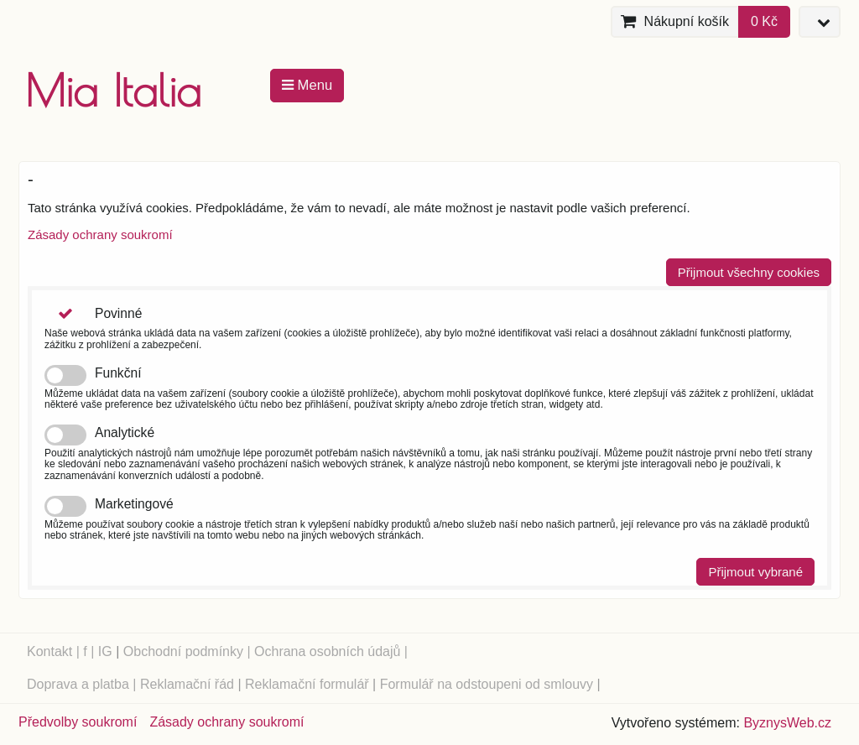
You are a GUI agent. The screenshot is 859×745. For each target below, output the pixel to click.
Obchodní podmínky (183, 651)
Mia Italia (113, 90)
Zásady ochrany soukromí (100, 234)
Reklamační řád (187, 684)
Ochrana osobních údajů (327, 651)
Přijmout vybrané (755, 572)
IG (105, 651)
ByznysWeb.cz (787, 723)
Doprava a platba (78, 684)
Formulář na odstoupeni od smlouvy (486, 684)
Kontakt (49, 651)
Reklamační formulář (307, 684)
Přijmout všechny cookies (749, 272)
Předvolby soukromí (77, 722)
